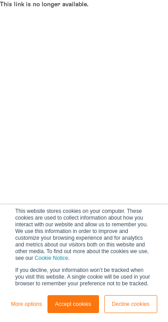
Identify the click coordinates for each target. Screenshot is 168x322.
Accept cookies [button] (73, 304)
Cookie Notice (51, 258)
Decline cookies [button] (131, 304)
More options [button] (26, 304)
